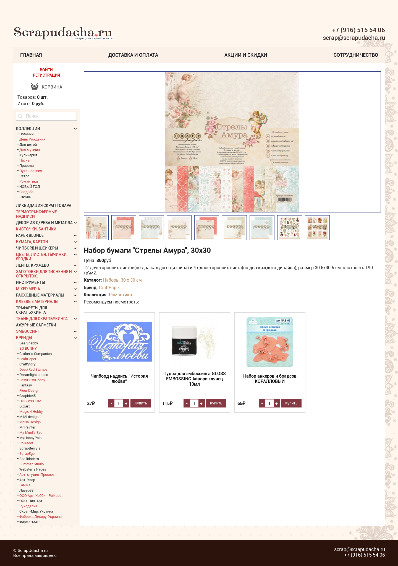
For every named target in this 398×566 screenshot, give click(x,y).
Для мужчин (29, 149)
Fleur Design (29, 390)
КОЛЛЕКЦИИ (28, 128)
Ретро (24, 175)
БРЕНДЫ (24, 338)
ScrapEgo (27, 453)
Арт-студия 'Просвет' (37, 474)
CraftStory (27, 364)
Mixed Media (28, 289)
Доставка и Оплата (133, 55)
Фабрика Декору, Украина (40, 516)
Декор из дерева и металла (44, 222)
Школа (25, 196)
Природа (26, 165)
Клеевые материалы (37, 301)
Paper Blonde (30, 235)
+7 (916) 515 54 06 (358, 30)
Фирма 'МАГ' (29, 521)
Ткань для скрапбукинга (42, 318)
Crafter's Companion (35, 353)
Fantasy (25, 385)
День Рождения (32, 139)
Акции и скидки (245, 55)
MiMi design (28, 416)
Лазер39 (26, 490)
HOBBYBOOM (30, 400)
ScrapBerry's (29, 448)
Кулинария (28, 154)
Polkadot (26, 442)
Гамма (24, 484)
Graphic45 (27, 395)
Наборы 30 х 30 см (122, 280)
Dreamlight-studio (33, 374)
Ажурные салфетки (36, 325)
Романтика (120, 295)
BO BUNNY (28, 348)
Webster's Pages (32, 469)
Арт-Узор (27, 479)
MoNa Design (30, 421)
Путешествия (30, 170)
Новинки (26, 133)
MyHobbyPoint (31, 437)
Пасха (24, 160)
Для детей (28, 144)
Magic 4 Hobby (31, 411)
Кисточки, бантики (36, 229)
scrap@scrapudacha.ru (354, 38)
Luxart (24, 406)
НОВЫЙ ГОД (29, 186)
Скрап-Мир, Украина (36, 511)
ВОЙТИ (46, 70)
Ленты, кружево (32, 265)
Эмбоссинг (28, 331)
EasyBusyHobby (32, 379)
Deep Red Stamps (33, 369)
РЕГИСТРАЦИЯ (46, 75)
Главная (31, 55)
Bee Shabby (28, 343)
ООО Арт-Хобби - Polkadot (40, 495)
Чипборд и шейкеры (37, 248)
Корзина (52, 87)
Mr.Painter (27, 427)
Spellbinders (29, 458)
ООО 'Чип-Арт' (31, 500)
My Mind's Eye (30, 432)
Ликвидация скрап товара (43, 205)
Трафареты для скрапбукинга (31, 310)
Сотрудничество (356, 55)
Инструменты (30, 282)
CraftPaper (109, 287)
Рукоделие (28, 505)
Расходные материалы (40, 295)
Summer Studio (31, 463)
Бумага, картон (32, 242)
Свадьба (26, 191)
